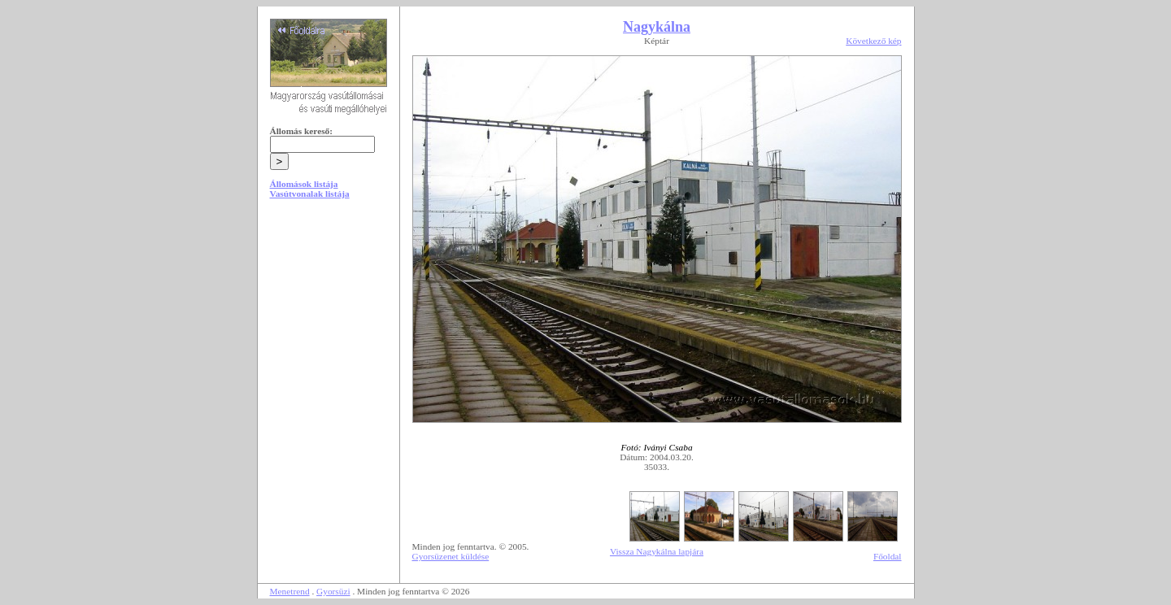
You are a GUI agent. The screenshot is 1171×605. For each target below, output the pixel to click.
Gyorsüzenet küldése (451, 556)
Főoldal (887, 556)
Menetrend (290, 591)
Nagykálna (656, 27)
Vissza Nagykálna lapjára (656, 551)
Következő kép (873, 41)
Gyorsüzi (333, 591)
